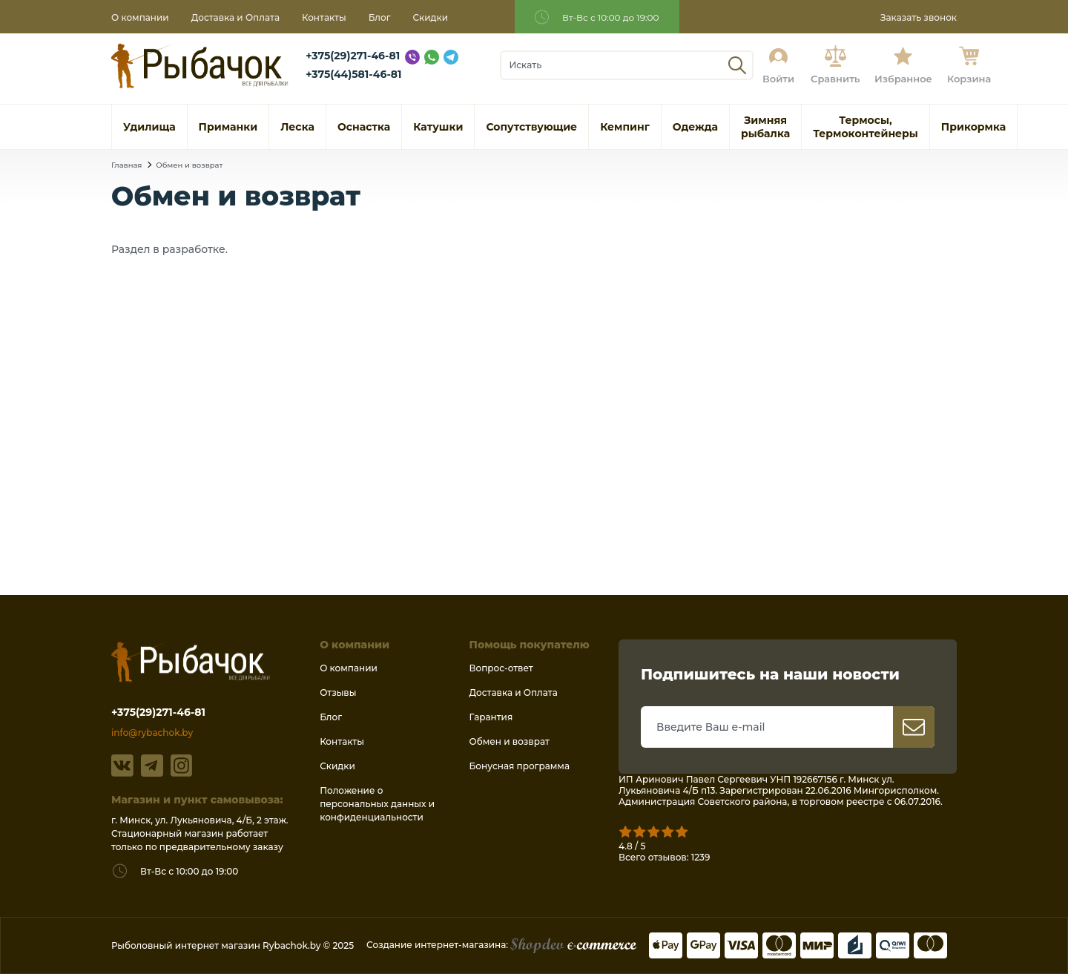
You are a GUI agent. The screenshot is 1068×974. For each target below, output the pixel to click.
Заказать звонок (918, 17)
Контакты (324, 17)
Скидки (431, 17)
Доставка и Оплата (235, 17)
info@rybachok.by (152, 732)
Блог (380, 17)
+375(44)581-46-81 (353, 74)
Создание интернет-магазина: (501, 944)
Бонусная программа (519, 765)
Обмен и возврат (189, 165)
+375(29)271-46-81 (353, 55)
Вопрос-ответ (501, 668)
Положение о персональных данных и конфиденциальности (377, 804)
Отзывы (338, 692)
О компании (140, 17)
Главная (126, 165)
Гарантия (491, 717)
